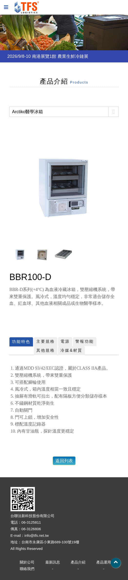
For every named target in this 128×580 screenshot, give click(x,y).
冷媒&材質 (71, 350)
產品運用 (103, 562)
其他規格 (45, 350)
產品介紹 (78, 562)
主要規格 (45, 341)
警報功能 (84, 341)
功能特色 (21, 342)
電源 (65, 341)
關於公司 (27, 562)
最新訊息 (52, 562)
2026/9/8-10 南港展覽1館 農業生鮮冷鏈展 (47, 56)
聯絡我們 (27, 569)
